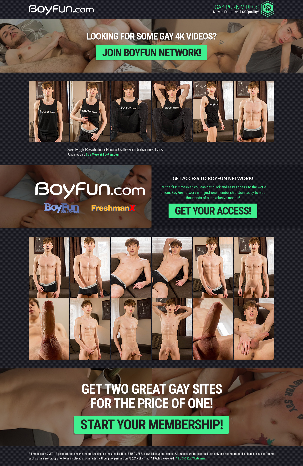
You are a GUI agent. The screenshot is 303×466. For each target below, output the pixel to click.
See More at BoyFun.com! (103, 154)
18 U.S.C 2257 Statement (191, 458)
